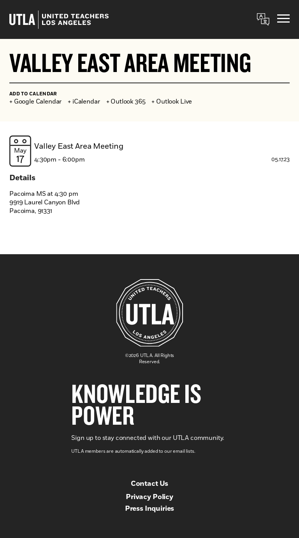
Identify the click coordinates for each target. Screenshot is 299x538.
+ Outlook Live (171, 101)
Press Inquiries (149, 508)
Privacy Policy (149, 497)
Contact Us (149, 484)
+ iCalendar (84, 101)
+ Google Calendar (35, 101)
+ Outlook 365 (126, 101)
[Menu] (283, 19)
